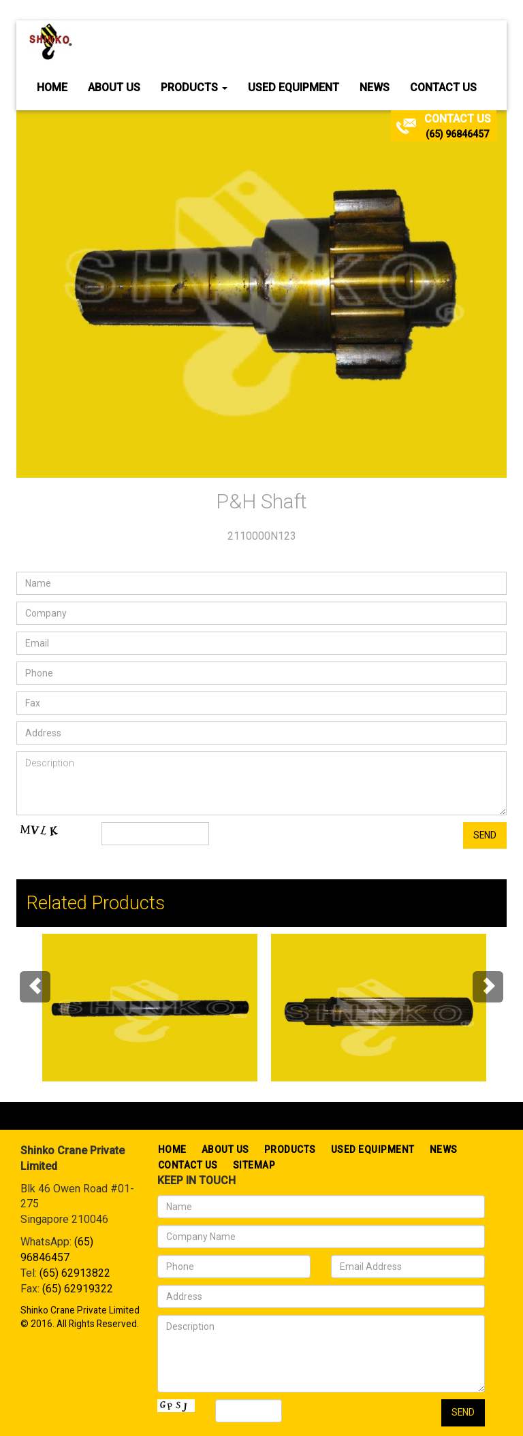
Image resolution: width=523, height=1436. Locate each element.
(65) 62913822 (74, 1273)
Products (194, 87)
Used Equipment (293, 87)
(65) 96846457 (457, 134)
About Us (114, 87)
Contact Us (443, 87)
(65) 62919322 (77, 1288)
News (375, 87)
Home (52, 87)
